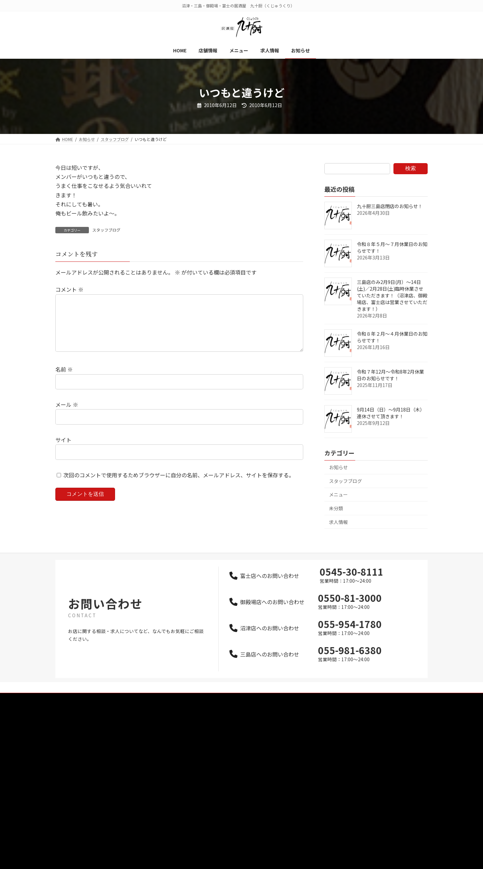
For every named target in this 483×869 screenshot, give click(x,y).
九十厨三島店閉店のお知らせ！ (390, 206)
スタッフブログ (106, 230)
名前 (64, 380)
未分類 (336, 508)
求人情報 (338, 522)
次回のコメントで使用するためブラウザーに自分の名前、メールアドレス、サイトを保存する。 (178, 486)
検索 (410, 168)
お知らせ (338, 467)
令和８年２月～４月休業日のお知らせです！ (392, 337)
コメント (69, 290)
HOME (192, 722)
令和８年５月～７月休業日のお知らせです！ (392, 247)
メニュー (338, 494)
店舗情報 (195, 733)
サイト (63, 450)
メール (66, 415)
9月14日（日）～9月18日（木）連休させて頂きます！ (391, 413)
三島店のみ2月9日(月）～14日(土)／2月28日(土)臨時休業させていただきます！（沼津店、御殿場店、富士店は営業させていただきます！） (392, 295)
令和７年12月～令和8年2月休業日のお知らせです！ (390, 375)
